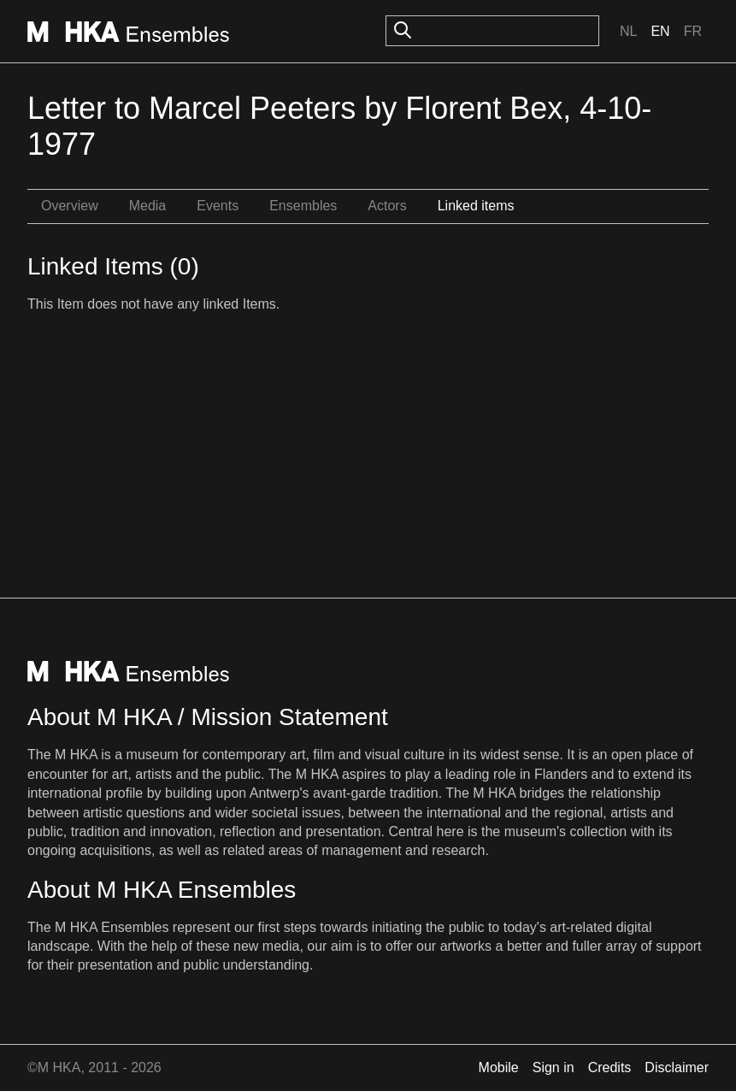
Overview (69, 205)
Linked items (476, 205)
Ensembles (303, 205)
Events (217, 205)
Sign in (553, 1067)
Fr (693, 31)
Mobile (499, 1067)
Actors (387, 205)
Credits (610, 1067)
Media (148, 205)
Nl (628, 31)
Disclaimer (677, 1067)
